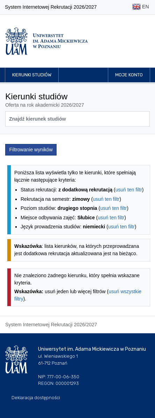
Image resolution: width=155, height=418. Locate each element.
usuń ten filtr (129, 189)
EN (140, 7)
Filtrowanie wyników (31, 149)
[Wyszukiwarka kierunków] (77, 119)
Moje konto (129, 74)
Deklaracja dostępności (36, 397)
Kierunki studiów (31, 74)
